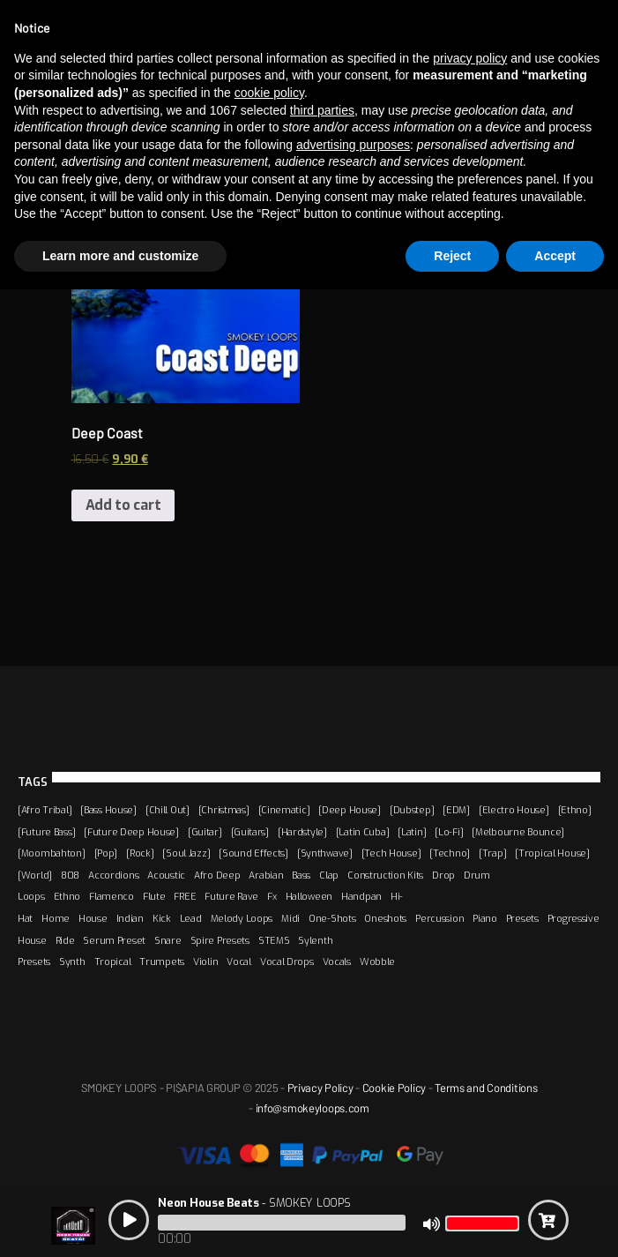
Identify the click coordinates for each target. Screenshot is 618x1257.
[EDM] (456, 810)
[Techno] (449, 853)
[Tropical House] (552, 853)
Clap (329, 875)
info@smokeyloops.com (312, 1108)
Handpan (361, 896)
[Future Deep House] (131, 832)
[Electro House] (514, 810)
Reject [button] (452, 256)
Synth (72, 961)
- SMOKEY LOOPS (254, 1202)
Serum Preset (114, 940)
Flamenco (111, 896)
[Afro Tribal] (44, 810)
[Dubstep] (412, 810)
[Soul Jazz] (186, 853)
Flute (154, 896)
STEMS (274, 940)
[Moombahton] (52, 853)
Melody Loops (242, 918)
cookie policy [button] (269, 93)
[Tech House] (391, 853)
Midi (290, 918)
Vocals (337, 961)
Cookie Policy (394, 1088)
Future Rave (231, 896)
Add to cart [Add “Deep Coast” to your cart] (123, 505)
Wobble (377, 961)
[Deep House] (349, 810)
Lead (191, 918)
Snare (168, 940)
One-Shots (332, 918)
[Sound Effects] (253, 853)
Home (55, 918)
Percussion (439, 918)
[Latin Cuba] (363, 832)
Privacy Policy (320, 1088)
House (93, 918)
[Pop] (106, 853)
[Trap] (492, 853)
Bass (301, 875)
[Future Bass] (46, 832)
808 (70, 875)
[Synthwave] (325, 853)
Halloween (309, 896)
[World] (35, 875)
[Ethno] (575, 810)
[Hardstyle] (302, 832)
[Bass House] (108, 810)
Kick (162, 918)
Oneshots (385, 918)
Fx (271, 896)
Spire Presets (219, 940)
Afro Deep (217, 875)
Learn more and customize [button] (120, 256)
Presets (522, 918)
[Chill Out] (167, 810)
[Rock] (139, 853)
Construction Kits (385, 875)
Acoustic (166, 875)
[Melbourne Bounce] (518, 832)
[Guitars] (250, 832)
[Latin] (412, 832)
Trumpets (161, 961)
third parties (322, 110)
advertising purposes (353, 145)
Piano (485, 918)
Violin (205, 961)
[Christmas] (223, 810)
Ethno (67, 896)
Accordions (113, 875)
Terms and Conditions (486, 1088)
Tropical (112, 961)
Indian (130, 918)
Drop (443, 875)
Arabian (266, 875)
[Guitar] (205, 832)
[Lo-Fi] (449, 832)
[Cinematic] (284, 810)
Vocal (239, 961)
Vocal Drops (287, 961)
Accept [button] (555, 256)
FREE (185, 896)
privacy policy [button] (470, 58)
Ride (65, 940)
